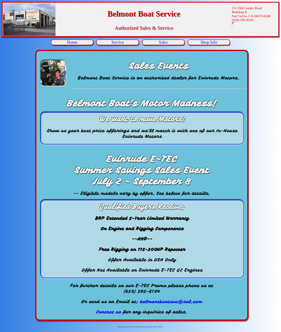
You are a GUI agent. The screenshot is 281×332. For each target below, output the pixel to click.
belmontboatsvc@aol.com (171, 301)
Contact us (108, 312)
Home (72, 42)
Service (117, 42)
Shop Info (208, 42)
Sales (163, 42)
